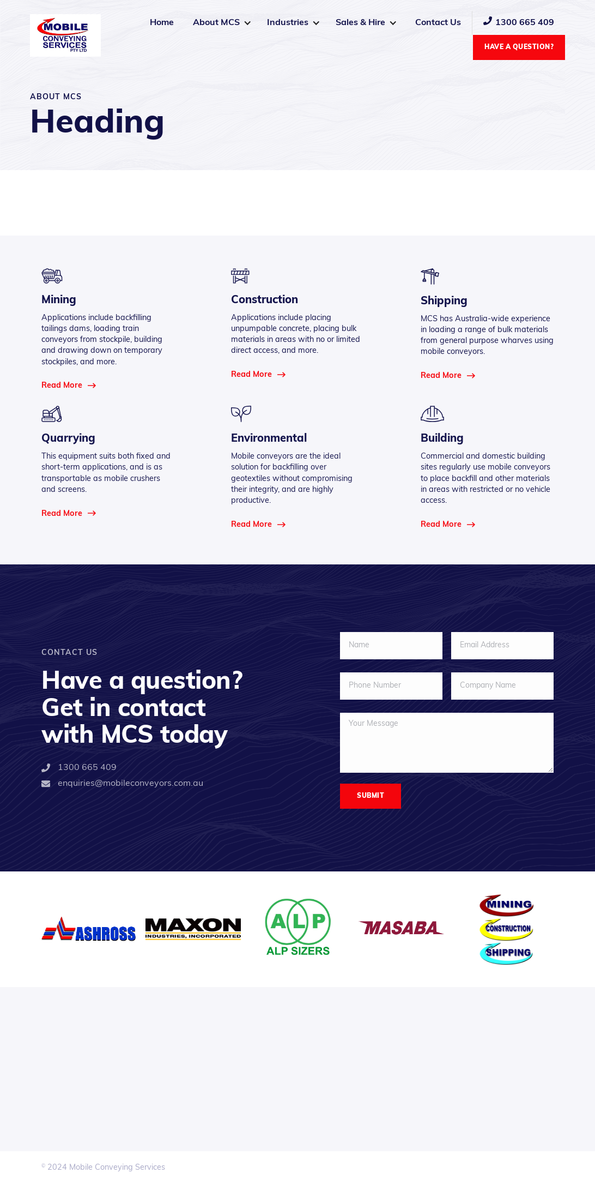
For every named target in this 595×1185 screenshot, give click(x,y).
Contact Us (438, 23)
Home (162, 23)
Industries (287, 23)
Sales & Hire (360, 23)
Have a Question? (519, 47)
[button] (222, 22)
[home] (65, 35)
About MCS (216, 23)
